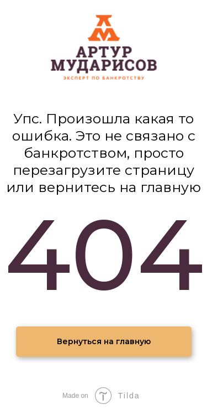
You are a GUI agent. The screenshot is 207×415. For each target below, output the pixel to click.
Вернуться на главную (104, 341)
